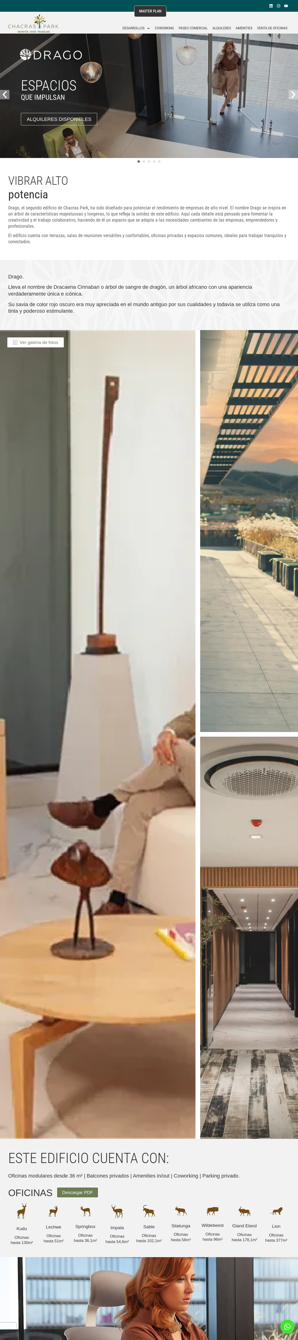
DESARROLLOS (136, 28)
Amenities (244, 28)
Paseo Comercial (193, 28)
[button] (4, 94)
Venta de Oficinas (272, 28)
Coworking (164, 28)
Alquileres (221, 28)
